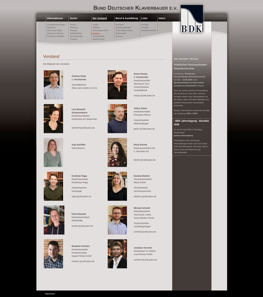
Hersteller (145, 25)
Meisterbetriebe (76, 33)
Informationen (55, 18)
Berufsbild (119, 25)
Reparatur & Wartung (55, 33)
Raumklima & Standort (55, 36)
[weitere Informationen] (183, 136)
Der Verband (100, 18)
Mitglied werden (99, 39)
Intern (162, 18)
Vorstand (96, 33)
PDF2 (195, 113)
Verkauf (73, 25)
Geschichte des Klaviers (56, 25)
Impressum (50, 294)
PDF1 (189, 113)
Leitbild (95, 25)
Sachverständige (76, 36)
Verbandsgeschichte (100, 30)
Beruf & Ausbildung (127, 18)
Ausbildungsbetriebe (123, 28)
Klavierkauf (51, 28)
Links (144, 18)
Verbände (145, 28)
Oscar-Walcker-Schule (124, 30)
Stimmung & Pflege (54, 30)
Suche (73, 18)
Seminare (119, 36)
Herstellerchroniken (148, 30)
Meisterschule (121, 33)
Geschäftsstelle (98, 36)
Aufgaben (96, 28)
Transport (73, 39)
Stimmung (74, 28)
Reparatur (74, 30)
